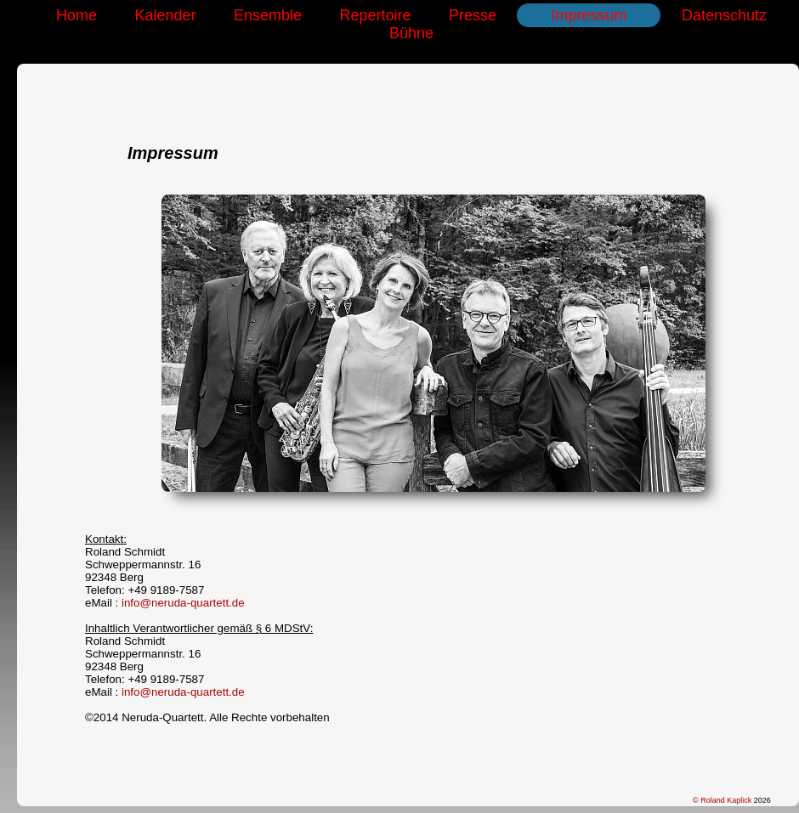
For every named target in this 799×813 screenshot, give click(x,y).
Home (76, 15)
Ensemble (268, 15)
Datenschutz (724, 15)
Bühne (411, 33)
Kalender (165, 15)
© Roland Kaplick (723, 800)
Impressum (588, 15)
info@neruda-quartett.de (183, 602)
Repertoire (375, 15)
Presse (472, 15)
